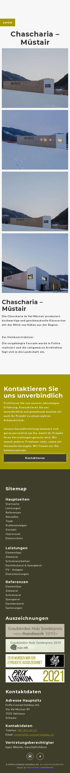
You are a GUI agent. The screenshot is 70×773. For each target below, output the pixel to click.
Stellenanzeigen (16, 525)
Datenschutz (14, 538)
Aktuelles (12, 516)
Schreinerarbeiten (18, 561)
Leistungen (13, 508)
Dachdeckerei (15, 603)
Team (9, 521)
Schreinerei (13, 595)
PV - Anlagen (14, 569)
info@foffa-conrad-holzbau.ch (34, 734)
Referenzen (13, 512)
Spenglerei (13, 599)
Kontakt (11, 529)
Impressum (13, 533)
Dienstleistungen (17, 573)
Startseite (12, 503)
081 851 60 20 (27, 730)
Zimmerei (12, 556)
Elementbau (13, 552)
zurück (7, 22)
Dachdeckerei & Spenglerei (24, 565)
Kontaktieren (35, 458)
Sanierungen (14, 607)
